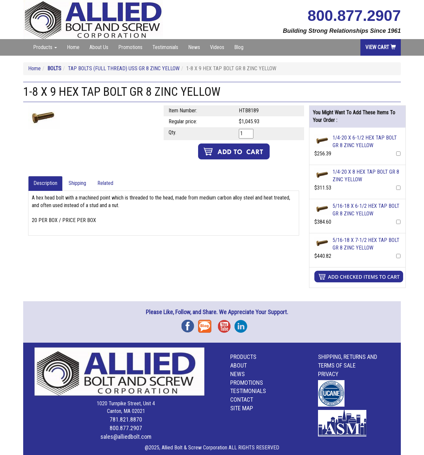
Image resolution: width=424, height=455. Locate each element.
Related (105, 183)
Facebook (189, 323)
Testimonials (165, 47)
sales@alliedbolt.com (125, 436)
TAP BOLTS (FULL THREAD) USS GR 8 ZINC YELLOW (124, 68)
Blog (238, 47)
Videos (217, 47)
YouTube (226, 323)
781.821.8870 (126, 419)
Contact (241, 399)
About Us (98, 47)
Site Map (241, 408)
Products (243, 356)
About (238, 365)
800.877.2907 (354, 15)
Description (45, 183)
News (194, 47)
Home (73, 47)
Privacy (328, 373)
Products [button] (45, 47)
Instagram (242, 323)
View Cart (380, 47)
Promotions (130, 47)
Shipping (77, 183)
